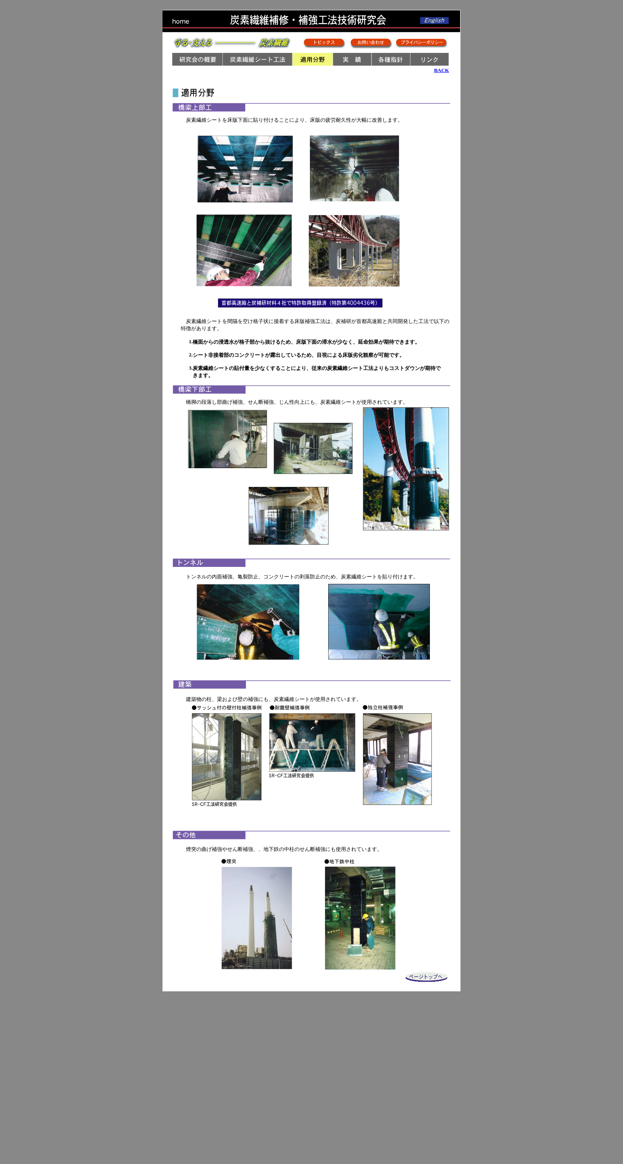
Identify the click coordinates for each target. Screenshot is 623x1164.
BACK (441, 70)
